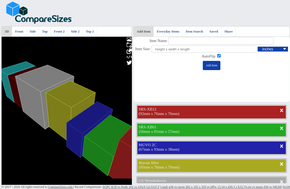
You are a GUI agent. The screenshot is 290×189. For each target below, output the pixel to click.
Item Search (194, 31)
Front (19, 31)
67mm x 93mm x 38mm (159, 149)
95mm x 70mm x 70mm (159, 167)
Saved (213, 31)
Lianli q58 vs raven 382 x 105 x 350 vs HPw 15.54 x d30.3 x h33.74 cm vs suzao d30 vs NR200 (221, 187)
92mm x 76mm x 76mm (159, 114)
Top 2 (90, 31)
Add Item (143, 31)
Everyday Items (168, 31)
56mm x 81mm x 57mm (159, 131)
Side (33, 31)
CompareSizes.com (60, 187)
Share (228, 31)
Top (45, 31)
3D (7, 31)
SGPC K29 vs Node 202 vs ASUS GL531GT (130, 187)
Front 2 (59, 31)
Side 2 (75, 31)
